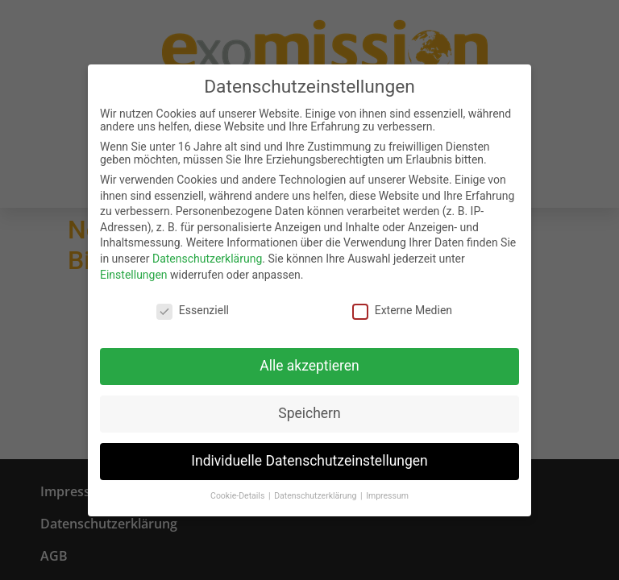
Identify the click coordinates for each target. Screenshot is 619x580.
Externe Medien (402, 308)
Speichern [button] (309, 412)
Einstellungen (134, 272)
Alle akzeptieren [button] (309, 364)
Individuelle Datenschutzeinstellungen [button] (309, 459)
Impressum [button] (387, 494)
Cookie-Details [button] (238, 494)
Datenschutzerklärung (207, 257)
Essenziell (192, 308)
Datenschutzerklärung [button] (316, 494)
